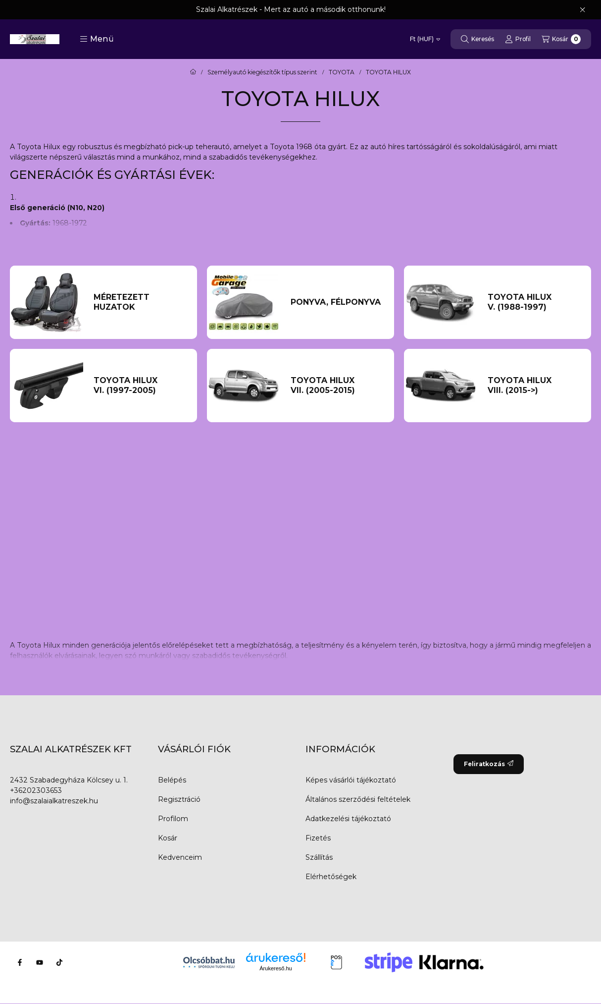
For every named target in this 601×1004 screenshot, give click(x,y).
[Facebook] (20, 962)
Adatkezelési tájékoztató (348, 818)
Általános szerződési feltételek (357, 799)
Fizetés (318, 838)
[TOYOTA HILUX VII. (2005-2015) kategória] (337, 385)
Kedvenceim (180, 857)
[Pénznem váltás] (425, 39)
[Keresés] (477, 39)
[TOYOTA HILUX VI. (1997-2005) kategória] (140, 385)
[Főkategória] (193, 72)
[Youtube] (40, 962)
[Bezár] (582, 10)
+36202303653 (36, 790)
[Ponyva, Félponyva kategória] (337, 302)
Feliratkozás (488, 764)
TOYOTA (341, 72)
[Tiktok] (59, 962)
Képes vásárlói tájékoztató (350, 780)
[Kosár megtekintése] (561, 39)
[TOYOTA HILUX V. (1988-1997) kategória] (534, 302)
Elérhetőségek (330, 876)
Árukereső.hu (275, 968)
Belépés (172, 780)
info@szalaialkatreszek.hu (54, 800)
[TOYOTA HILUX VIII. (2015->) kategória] (534, 385)
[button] (96, 39)
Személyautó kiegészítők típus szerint (262, 72)
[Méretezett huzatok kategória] (140, 302)
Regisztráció (179, 799)
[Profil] (517, 39)
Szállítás (319, 857)
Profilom (173, 818)
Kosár (167, 838)
